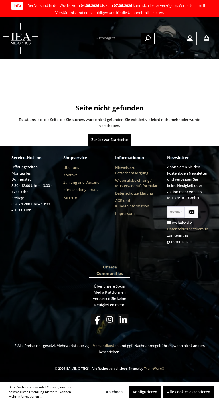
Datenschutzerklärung (134, 193)
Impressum (125, 213)
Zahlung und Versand (81, 182)
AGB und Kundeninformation (132, 203)
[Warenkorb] (206, 38)
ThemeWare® (154, 368)
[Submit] (191, 212)
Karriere (70, 197)
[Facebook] (96, 319)
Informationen (129, 157)
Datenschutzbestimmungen (190, 229)
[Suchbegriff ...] (117, 38)
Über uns (71, 167)
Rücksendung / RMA (80, 189)
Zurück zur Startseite (109, 139)
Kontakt (70, 175)
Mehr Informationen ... (25, 396)
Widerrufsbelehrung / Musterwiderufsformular (136, 183)
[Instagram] (109, 319)
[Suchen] (148, 38)
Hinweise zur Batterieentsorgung (131, 170)
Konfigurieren (145, 391)
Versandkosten (106, 345)
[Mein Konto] (190, 38)
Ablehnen (114, 391)
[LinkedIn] (123, 319)
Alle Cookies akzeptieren (188, 391)
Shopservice (75, 157)
